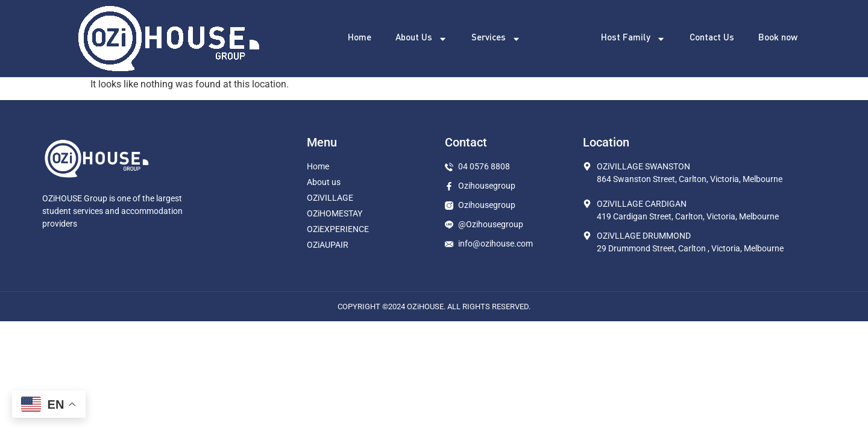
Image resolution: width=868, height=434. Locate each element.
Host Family (633, 38)
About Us (421, 38)
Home (359, 38)
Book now (777, 38)
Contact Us (712, 38)
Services (496, 38)
